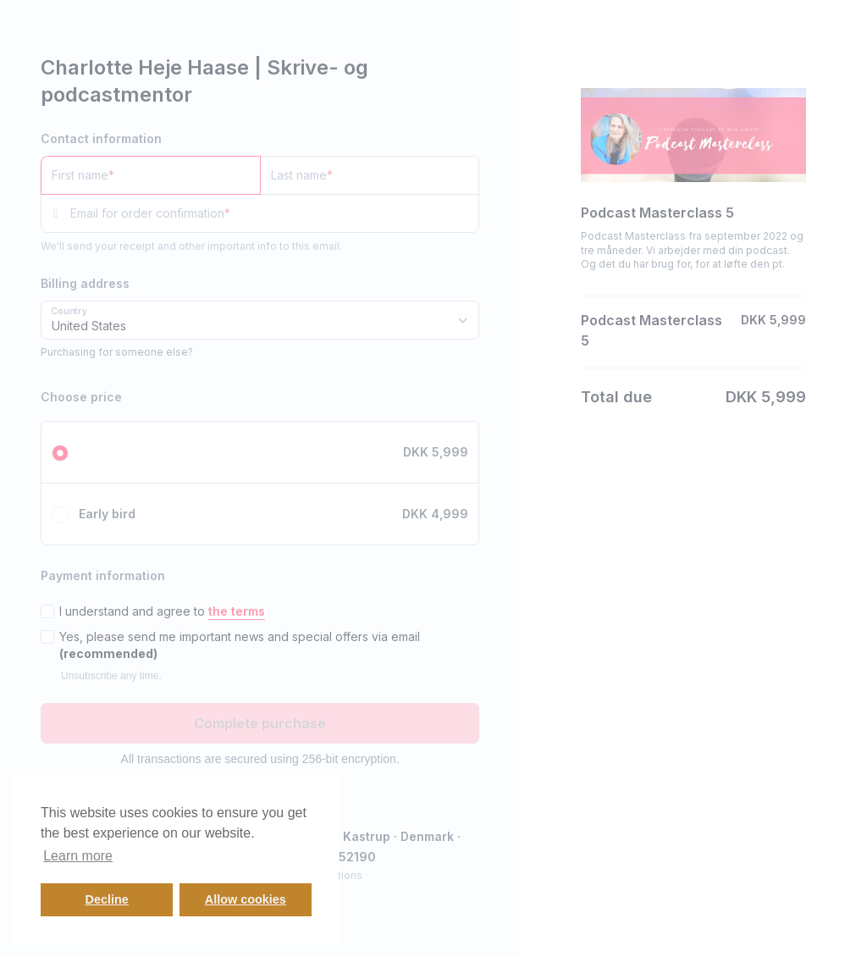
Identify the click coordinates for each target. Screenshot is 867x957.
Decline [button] (107, 899)
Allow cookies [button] (245, 899)
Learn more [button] (78, 856)
